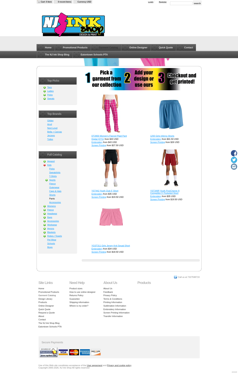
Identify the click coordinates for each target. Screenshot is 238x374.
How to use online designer (82, 292)
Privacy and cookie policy (119, 365)
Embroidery (97, 142)
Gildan (50, 120)
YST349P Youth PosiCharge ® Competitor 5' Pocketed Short (165, 192)
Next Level (52, 128)
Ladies (50, 91)
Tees (49, 87)
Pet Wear (51, 240)
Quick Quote (166, 47)
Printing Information (112, 302)
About (41, 316)
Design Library (45, 299)
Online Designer (138, 47)
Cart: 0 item (46, 2)
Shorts (52, 195)
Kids (49, 165)
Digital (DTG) (98, 139)
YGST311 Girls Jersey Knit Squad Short (111, 245)
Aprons (50, 228)
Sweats (50, 98)
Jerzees (51, 135)
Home (48, 47)
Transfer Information (113, 316)
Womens (51, 206)
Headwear (52, 213)
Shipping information (79, 302)
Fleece (52, 183)
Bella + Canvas (54, 132)
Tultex (50, 139)
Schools (51, 243)
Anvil (49, 124)
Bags (49, 217)
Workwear (52, 225)
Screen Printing (99, 145)
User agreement (94, 365)
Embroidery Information (114, 309)
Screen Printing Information (116, 312)
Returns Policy (76, 295)
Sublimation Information (114, 306)
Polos (50, 95)
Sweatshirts (55, 172)
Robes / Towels (54, 236)
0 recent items (64, 2)
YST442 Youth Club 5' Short (105, 191)
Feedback (108, 292)
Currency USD (84, 2)
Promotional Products (75, 47)
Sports (52, 180)
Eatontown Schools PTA (94, 54)
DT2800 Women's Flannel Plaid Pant (109, 136)
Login (150, 2)
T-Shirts (53, 176)
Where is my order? (78, 306)
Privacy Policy (110, 295)
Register (163, 2)
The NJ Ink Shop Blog (57, 54)
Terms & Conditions (112, 299)
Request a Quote (47, 312)
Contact (188, 47)
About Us (107, 288)
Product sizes (75, 288)
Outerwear (54, 187)
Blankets (51, 232)
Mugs (50, 247)
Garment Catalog (108, 47)
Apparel (51, 161)
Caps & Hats (55, 191)
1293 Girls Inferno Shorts (162, 136)
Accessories (55, 202)
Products (43, 302)
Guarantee (74, 299)
